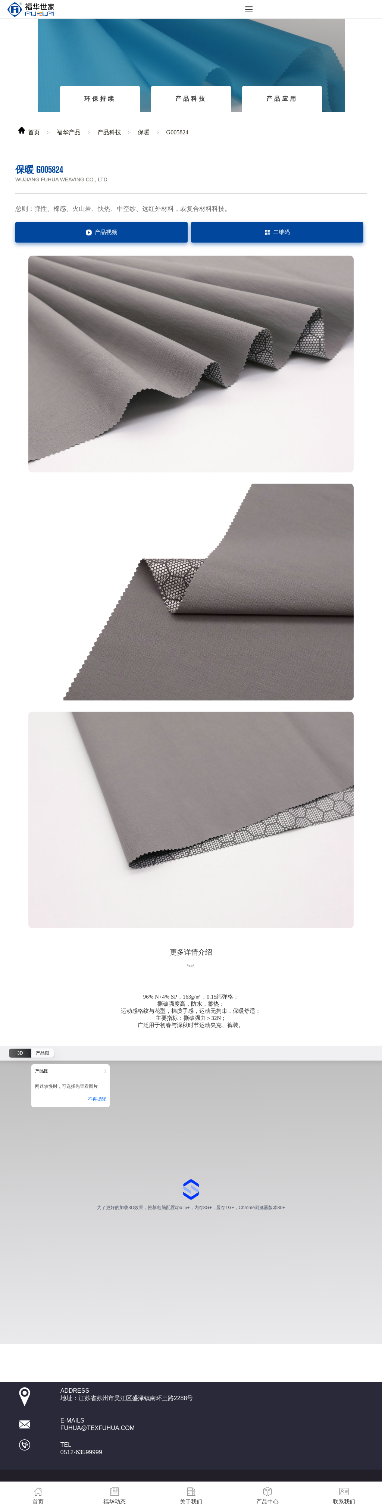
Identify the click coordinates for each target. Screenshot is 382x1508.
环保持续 (100, 99)
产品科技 (191, 99)
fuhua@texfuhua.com (97, 1428)
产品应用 (282, 99)
